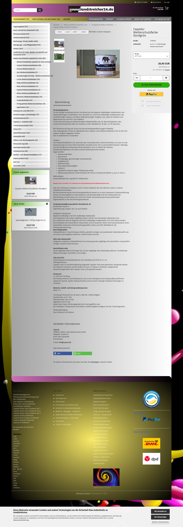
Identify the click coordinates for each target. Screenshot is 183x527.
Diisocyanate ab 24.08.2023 (23, 427)
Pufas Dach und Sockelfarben (24, 404)
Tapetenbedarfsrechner (102, 398)
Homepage (94, 362)
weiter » (76, 32)
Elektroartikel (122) (20, 158)
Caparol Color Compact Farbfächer (26, 418)
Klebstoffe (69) (19, 136)
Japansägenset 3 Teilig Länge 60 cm (31, 220)
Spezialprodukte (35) (21, 147)
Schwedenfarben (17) (24, 100)
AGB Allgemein (61, 398)
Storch (15, 476)
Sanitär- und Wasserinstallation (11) (27, 155)
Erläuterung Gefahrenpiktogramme (26, 397)
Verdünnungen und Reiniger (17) (26, 115)
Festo (15, 483)
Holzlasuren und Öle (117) (23, 111)
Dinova (15, 446)
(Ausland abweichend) (156, 46)
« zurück (67, 32)
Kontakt (109, 19)
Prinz (15, 471)
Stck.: (135, 74)
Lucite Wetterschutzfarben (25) (28, 79)
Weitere (66, 19)
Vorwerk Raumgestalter (102, 421)
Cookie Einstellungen (63, 424)
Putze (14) (17, 129)
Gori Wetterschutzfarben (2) (27, 72)
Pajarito (16, 453)
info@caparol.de (65, 342)
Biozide (16, 430)
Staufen (16, 457)
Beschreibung (62, 102)
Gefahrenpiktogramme (21, 395)
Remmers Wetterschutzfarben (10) (29, 97)
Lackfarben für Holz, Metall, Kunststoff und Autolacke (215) (30, 53)
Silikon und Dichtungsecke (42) (25, 140)
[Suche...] (40, 10)
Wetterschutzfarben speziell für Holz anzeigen (32, 62)
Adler (15, 485)
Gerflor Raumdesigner (101, 424)
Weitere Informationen (160, 522)
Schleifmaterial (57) (20, 118)
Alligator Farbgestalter (101, 457)
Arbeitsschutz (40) (20, 151)
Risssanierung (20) (20, 144)
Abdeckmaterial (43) (21, 38)
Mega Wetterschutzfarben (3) (27, 83)
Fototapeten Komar (100, 444)
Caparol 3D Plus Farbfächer (23, 416)
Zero (15, 448)
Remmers (16, 444)
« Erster (59, 32)
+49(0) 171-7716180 (141, 2)
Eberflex (16, 450)
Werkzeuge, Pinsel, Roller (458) (25, 41)
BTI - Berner (17, 469)
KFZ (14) (16, 162)
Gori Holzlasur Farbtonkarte (23, 402)
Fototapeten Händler (101, 441)
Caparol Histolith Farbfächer (23, 420)
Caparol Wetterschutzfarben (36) (29, 65)
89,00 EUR (30, 225)
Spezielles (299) (19, 166)
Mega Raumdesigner (100, 431)
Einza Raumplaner (100, 437)
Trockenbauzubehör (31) (23, 125)
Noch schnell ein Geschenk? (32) (46, 19)
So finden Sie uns (162, 19)
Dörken (16, 462)
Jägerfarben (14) (23, 107)
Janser (15, 464)
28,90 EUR (30, 194)
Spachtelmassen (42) (21, 133)
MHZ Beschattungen (100, 460)
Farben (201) (18, 49)
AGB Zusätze (60, 402)
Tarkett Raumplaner (100, 418)
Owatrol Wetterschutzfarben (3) (28, 90)
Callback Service (124, 19)
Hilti (14, 481)
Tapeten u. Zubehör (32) (22, 122)
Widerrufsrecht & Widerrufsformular (69, 415)
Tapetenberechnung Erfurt (103, 395)
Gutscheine (60, 421)
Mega (15, 460)
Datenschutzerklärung (21, 520)
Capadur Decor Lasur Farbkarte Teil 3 (27, 413)
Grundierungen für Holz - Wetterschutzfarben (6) (32, 76)
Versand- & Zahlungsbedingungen (68, 408)
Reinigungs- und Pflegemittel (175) (26, 45)
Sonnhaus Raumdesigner (102, 428)
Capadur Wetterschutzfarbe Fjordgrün (31, 189)
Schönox (16, 488)
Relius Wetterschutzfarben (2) (28, 93)
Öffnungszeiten (96, 19)
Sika (14, 437)
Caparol (16, 441)
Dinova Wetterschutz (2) (26, 69)
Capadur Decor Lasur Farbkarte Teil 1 (26, 409)
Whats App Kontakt (143, 19)
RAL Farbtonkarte (19, 399)
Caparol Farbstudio (100, 450)
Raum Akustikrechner (101, 405)
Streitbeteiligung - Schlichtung (67, 418)
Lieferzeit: (137, 44)
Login (167, 2)
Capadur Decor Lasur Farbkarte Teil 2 (27, 411)
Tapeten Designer (99, 402)
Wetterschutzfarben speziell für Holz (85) (29, 58)
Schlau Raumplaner (100, 434)
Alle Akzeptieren (160, 511)
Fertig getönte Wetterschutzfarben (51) (31, 104)
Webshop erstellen (83, 494)
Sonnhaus (17, 474)
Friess (15, 455)
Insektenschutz (98, 464)
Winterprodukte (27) (21, 34)
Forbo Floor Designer (101, 408)
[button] (136, 78)
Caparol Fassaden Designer (103, 454)
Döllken (16, 467)
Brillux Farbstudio (99, 447)
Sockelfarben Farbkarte (22, 406)
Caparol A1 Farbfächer (21, 423)
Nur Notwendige (160, 517)
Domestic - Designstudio (102, 415)
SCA (14, 478)
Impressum (60, 395)
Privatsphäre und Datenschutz (67, 405)
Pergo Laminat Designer (102, 411)
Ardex (15, 439)
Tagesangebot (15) (21, 19)
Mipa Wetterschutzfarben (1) (27, 86)
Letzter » (84, 32)
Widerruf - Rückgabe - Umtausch (68, 411)
